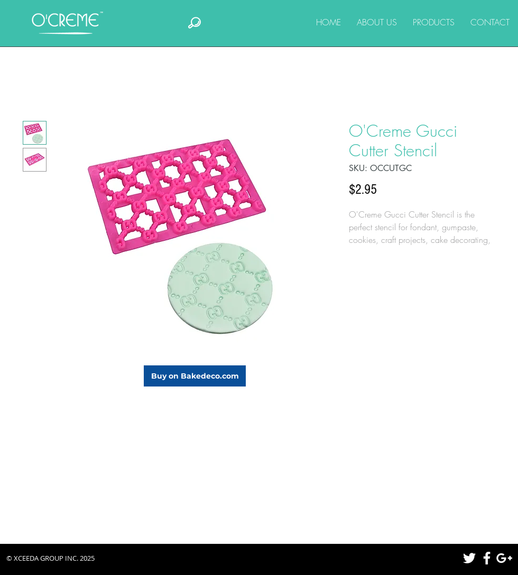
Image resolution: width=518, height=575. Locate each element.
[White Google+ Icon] (504, 558)
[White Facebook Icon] (486, 558)
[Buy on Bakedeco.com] (195, 376)
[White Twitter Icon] (469, 558)
